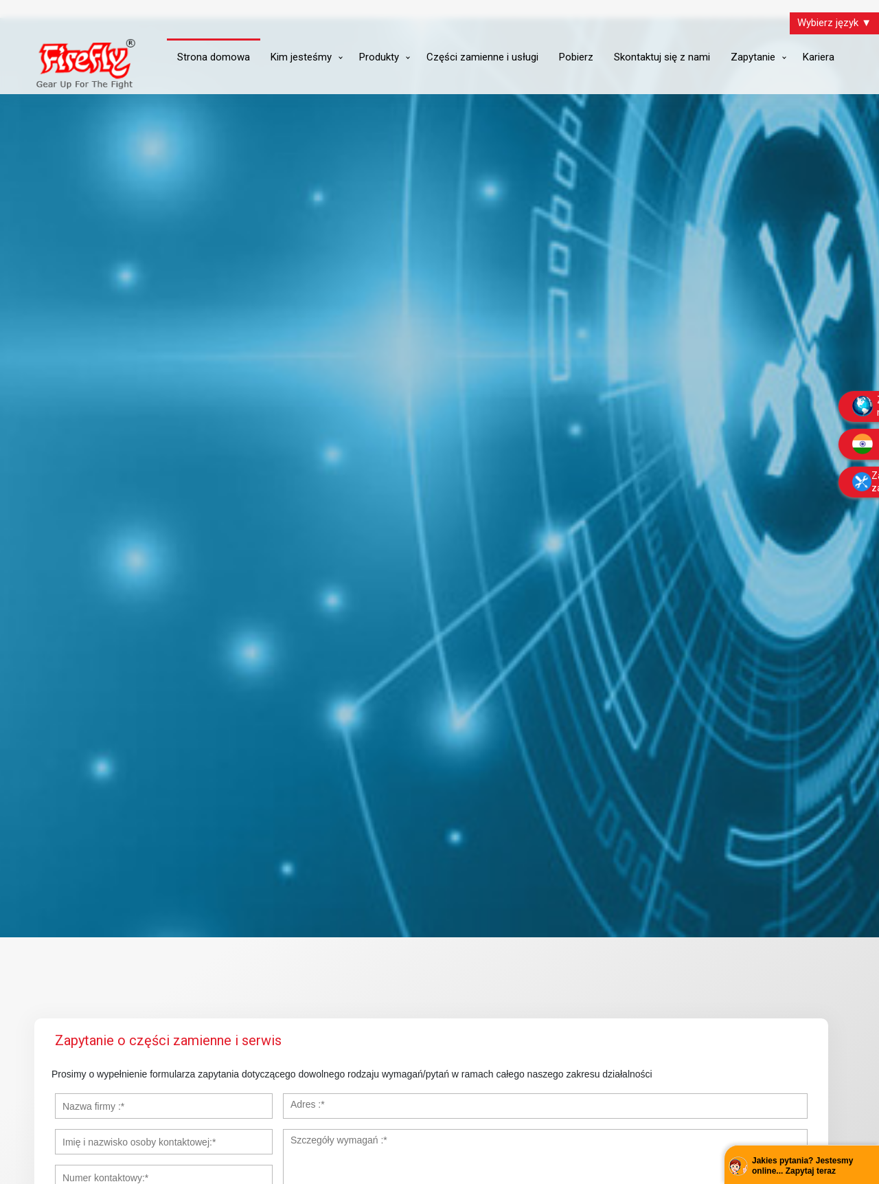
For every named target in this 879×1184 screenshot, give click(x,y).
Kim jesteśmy (301, 57)
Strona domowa (213, 57)
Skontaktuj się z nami (662, 57)
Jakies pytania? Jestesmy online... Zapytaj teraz (802, 1166)
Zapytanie (753, 57)
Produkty (379, 57)
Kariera (818, 57)
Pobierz (576, 57)
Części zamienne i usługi (482, 57)
